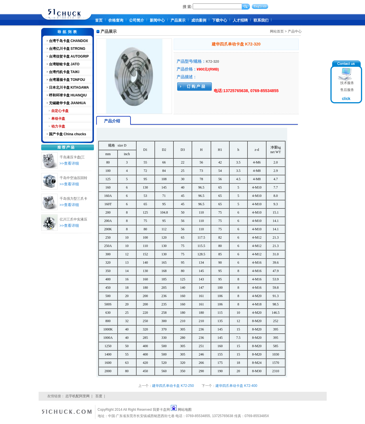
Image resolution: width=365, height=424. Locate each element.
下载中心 (219, 20)
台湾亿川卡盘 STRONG (67, 49)
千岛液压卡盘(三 (72, 157)
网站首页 (277, 31)
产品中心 (295, 31)
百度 (98, 396)
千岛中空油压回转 (73, 178)
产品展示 (178, 20)
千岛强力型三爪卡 (73, 199)
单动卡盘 (58, 119)
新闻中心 (157, 20)
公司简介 (136, 20)
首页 (99, 20)
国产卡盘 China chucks (67, 134)
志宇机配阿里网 (77, 396)
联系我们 (261, 20)
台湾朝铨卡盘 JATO (64, 64)
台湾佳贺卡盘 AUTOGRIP (69, 56)
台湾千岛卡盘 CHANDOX (68, 41)
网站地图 (185, 410)
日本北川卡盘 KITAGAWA (69, 87)
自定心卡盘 (60, 111)
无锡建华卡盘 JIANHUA (67, 103)
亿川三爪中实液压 (73, 219)
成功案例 (198, 20)
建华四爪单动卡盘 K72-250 (173, 386)
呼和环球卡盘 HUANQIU (68, 95)
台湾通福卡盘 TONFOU (67, 80)
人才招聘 (240, 20)
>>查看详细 (69, 163)
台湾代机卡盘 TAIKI (64, 72)
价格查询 (115, 20)
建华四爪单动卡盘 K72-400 (236, 386)
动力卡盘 (58, 126)
